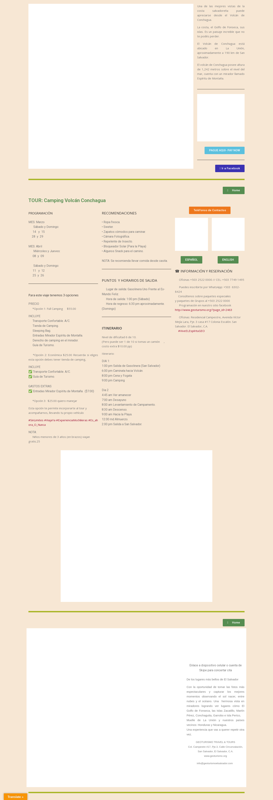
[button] (225, 150)
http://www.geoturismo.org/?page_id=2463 (203, 310)
